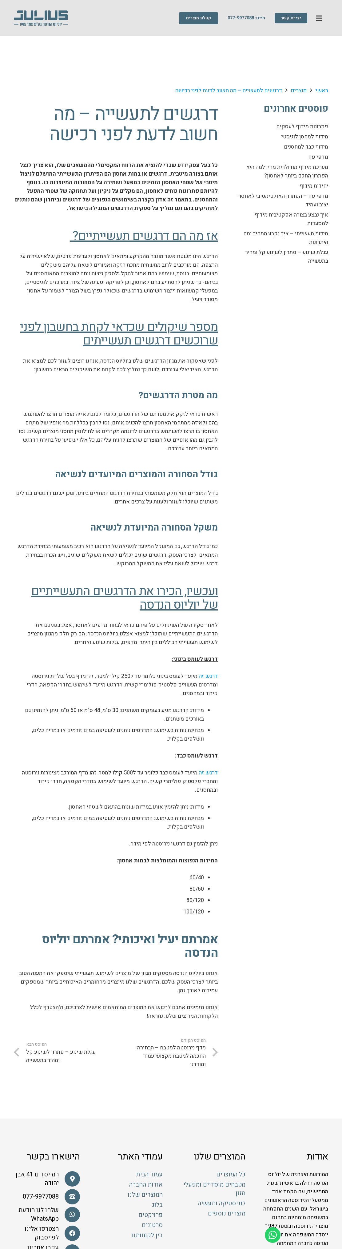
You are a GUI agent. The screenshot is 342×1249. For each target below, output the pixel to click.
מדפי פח (318, 157)
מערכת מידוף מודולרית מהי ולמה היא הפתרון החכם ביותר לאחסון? (287, 171)
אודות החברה (146, 1184)
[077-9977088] (69, 1196)
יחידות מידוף (314, 186)
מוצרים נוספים (226, 1213)
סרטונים (152, 1225)
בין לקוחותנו (147, 1235)
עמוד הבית (149, 1174)
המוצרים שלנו (145, 1194)
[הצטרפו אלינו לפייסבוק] (69, 1233)
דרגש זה (207, 676)
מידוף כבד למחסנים (306, 147)
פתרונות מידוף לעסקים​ (302, 126)
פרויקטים (150, 1215)
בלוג (157, 1204)
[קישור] (41, 18)
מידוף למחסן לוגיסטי (304, 137)
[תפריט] (319, 18)
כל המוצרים (230, 1174)
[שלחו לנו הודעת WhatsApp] (69, 1214)
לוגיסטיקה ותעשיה (221, 1203)
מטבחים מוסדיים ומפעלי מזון (214, 1189)
